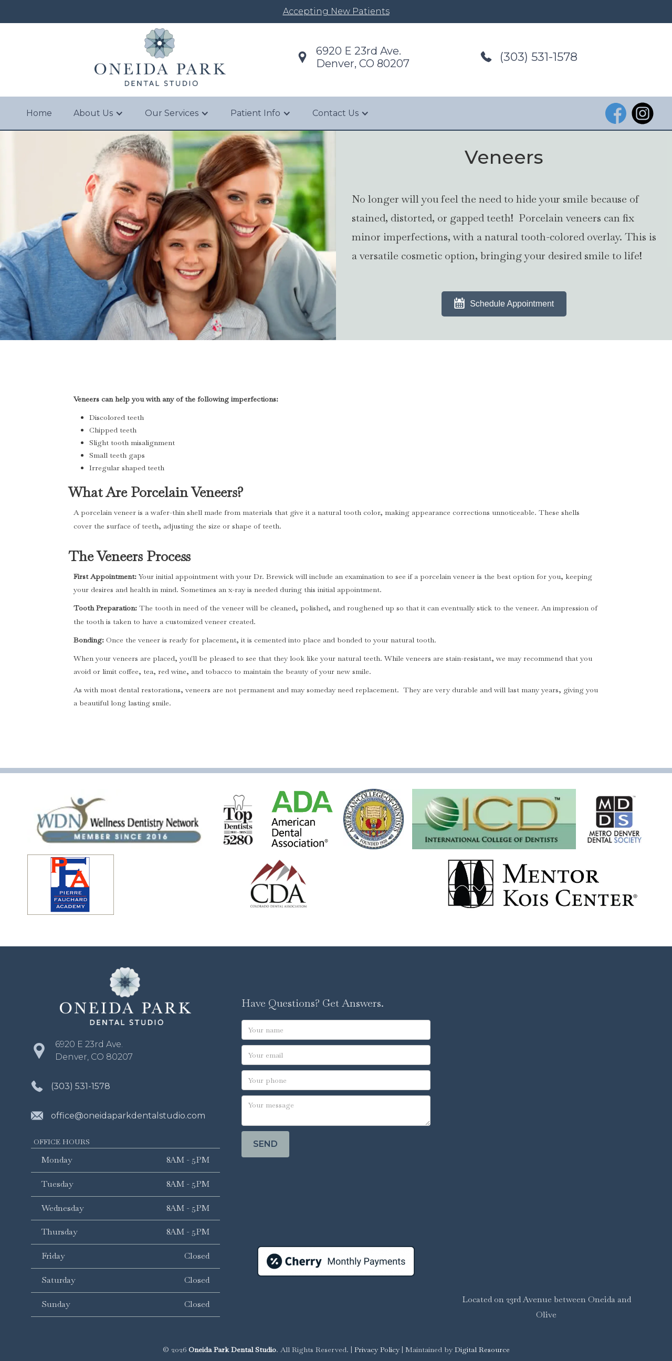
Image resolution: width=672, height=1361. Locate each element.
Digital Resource (482, 1349)
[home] (160, 57)
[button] (98, 113)
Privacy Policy (377, 1349)
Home (39, 113)
